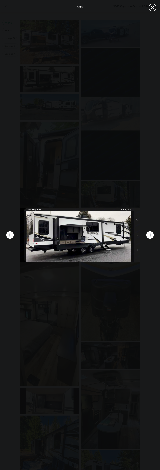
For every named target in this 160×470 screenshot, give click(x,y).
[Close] (152, 7)
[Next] (150, 235)
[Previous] (10, 235)
